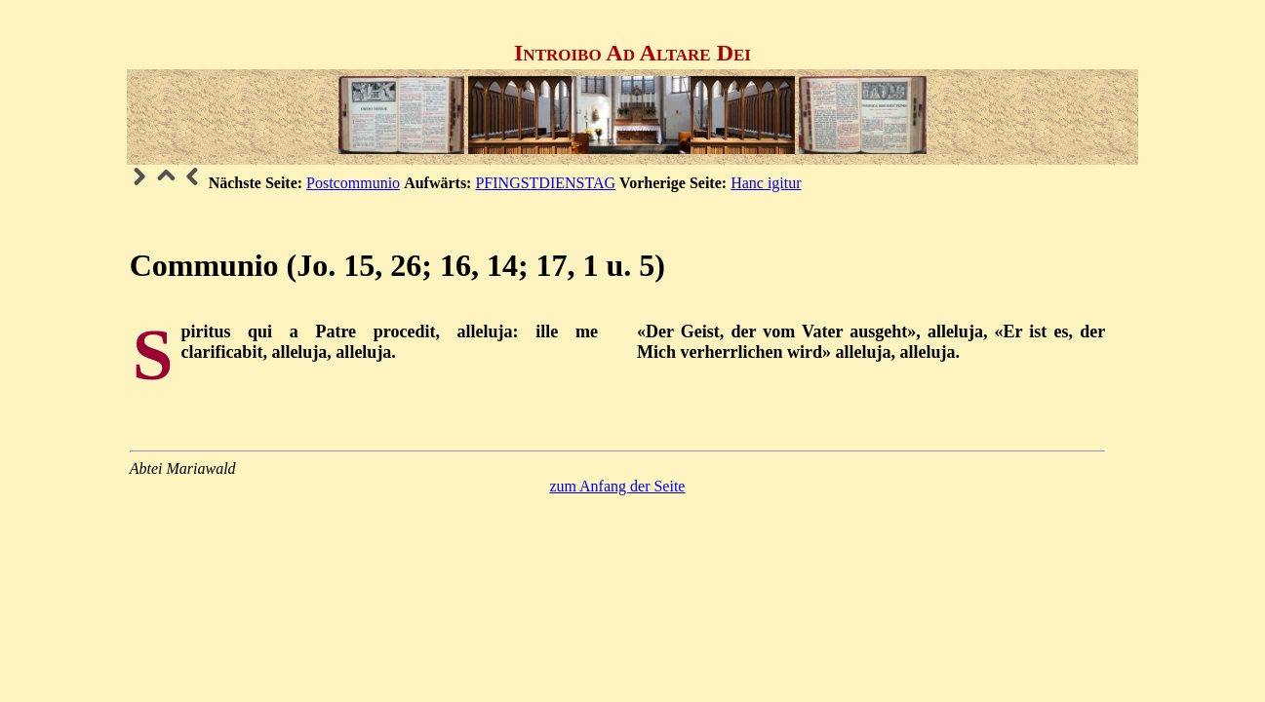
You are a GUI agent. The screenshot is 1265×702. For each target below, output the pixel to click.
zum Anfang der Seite (617, 486)
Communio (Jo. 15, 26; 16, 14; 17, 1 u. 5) (397, 265)
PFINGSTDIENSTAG (545, 183)
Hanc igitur (766, 183)
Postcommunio (353, 183)
